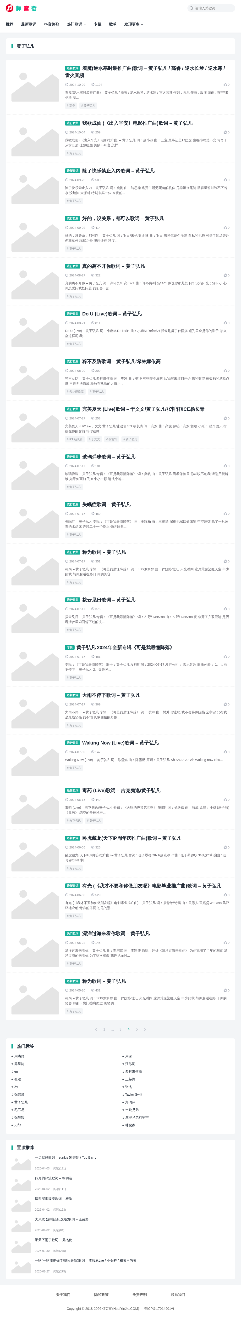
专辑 (97, 24)
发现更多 (132, 24)
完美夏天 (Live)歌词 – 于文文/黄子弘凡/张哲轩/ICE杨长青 (143, 409)
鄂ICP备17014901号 (159, 1309)
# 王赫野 (128, 1079)
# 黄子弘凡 (19, 1102)
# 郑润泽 (128, 1102)
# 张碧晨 (17, 1094)
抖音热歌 (51, 24)
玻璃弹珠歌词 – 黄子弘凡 (108, 456)
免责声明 (139, 1295)
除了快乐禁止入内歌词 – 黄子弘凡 (118, 170)
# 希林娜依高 (132, 1071)
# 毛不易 (17, 1109)
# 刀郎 (16, 1125)
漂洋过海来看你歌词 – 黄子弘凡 (116, 933)
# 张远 (16, 1079)
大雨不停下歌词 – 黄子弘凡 (111, 695)
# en (14, 1071)
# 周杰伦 (17, 1056)
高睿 (72, 105)
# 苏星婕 (17, 1063)
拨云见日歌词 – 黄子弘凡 (108, 599)
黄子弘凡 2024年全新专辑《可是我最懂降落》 (126, 647)
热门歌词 (74, 24)
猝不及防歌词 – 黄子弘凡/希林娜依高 (121, 361)
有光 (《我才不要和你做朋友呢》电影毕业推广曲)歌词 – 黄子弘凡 (151, 885)
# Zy (14, 1086)
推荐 (9, 24)
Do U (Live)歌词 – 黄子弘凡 (112, 313)
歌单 (113, 24)
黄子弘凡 (89, 105)
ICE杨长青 (76, 439)
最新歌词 (28, 24)
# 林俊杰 (128, 1125)
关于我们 (63, 1295)
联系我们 (178, 1295)
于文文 (95, 439)
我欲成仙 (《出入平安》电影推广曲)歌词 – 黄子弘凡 (137, 123)
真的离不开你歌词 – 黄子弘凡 (113, 266)
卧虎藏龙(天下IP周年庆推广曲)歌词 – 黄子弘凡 (131, 838)
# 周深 (127, 1056)
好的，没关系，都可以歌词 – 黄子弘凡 (123, 218)
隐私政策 (101, 1295)
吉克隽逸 (75, 820)
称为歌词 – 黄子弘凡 (104, 552)
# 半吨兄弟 (130, 1109)
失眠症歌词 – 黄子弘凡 (106, 504)
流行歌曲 (72, 123)
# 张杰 (127, 1086)
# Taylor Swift (132, 1094)
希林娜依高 (76, 391)
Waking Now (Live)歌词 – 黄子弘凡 (120, 742)
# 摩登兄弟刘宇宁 (135, 1117)
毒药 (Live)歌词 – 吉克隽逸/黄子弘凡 (121, 790)
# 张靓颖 (17, 1117)
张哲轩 (113, 439)
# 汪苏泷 (128, 1063)
